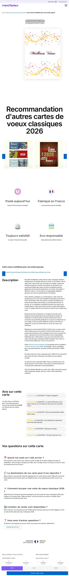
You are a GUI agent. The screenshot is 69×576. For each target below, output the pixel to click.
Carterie (7, 12)
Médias (46, 554)
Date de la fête (29, 272)
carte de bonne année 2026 (34, 346)
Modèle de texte (45, 272)
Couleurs (37, 272)
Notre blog (39, 554)
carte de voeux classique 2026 (38, 344)
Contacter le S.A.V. (12, 527)
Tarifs (23, 272)
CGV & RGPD (6, 558)
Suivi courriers (18, 554)
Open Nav (66, 4)
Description (7, 272)
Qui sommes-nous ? (42, 558)
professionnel (61, 2)
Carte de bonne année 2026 (18, 12)
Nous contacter (7, 554)
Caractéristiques (16, 272)
